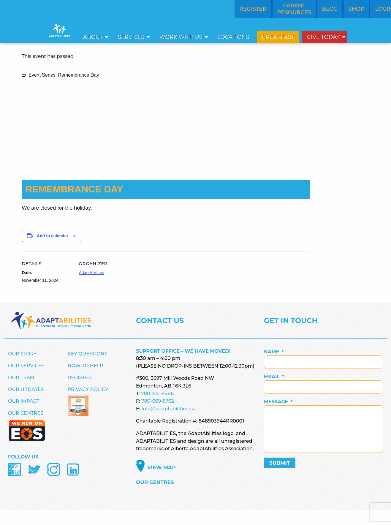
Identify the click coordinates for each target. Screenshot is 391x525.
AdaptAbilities (91, 272)
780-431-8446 (157, 393)
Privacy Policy (88, 389)
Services (131, 37)
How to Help (85, 366)
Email (274, 376)
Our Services (26, 366)
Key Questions (87, 354)
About (93, 37)
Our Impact (23, 401)
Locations (233, 37)
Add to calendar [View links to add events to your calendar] (52, 235)
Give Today (323, 37)
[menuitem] (94, 37)
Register (80, 377)
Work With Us (180, 37)
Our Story (22, 354)
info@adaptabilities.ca (168, 409)
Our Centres (25, 413)
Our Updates (26, 389)
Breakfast (278, 37)
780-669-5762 (157, 401)
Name (274, 352)
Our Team (21, 377)
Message (278, 401)
